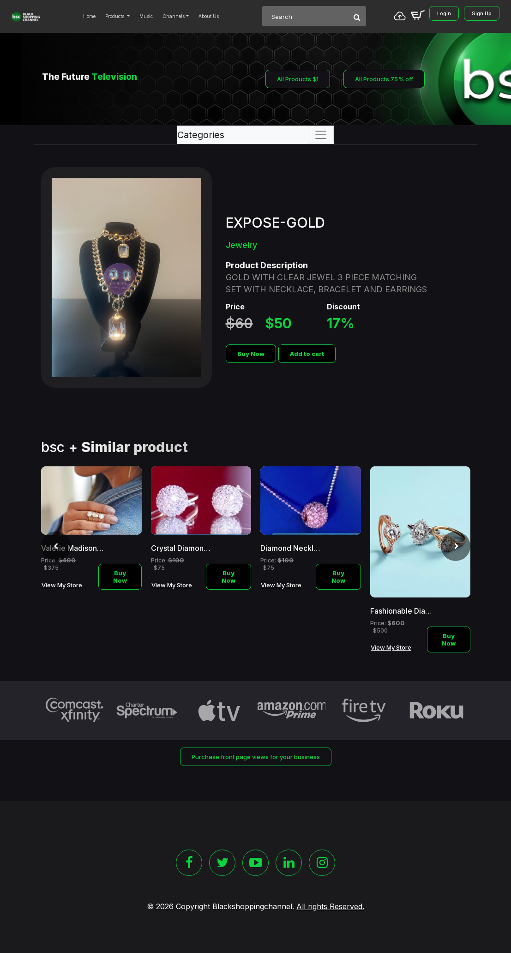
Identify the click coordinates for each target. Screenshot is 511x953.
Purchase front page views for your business (256, 756)
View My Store (62, 585)
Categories (200, 134)
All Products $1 (298, 79)
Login (444, 13)
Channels (173, 16)
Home (89, 16)
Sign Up (482, 13)
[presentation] (56, 546)
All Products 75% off (384, 79)
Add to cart (307, 353)
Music (146, 16)
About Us (208, 16)
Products (115, 16)
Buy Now (251, 353)
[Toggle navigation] (321, 135)
